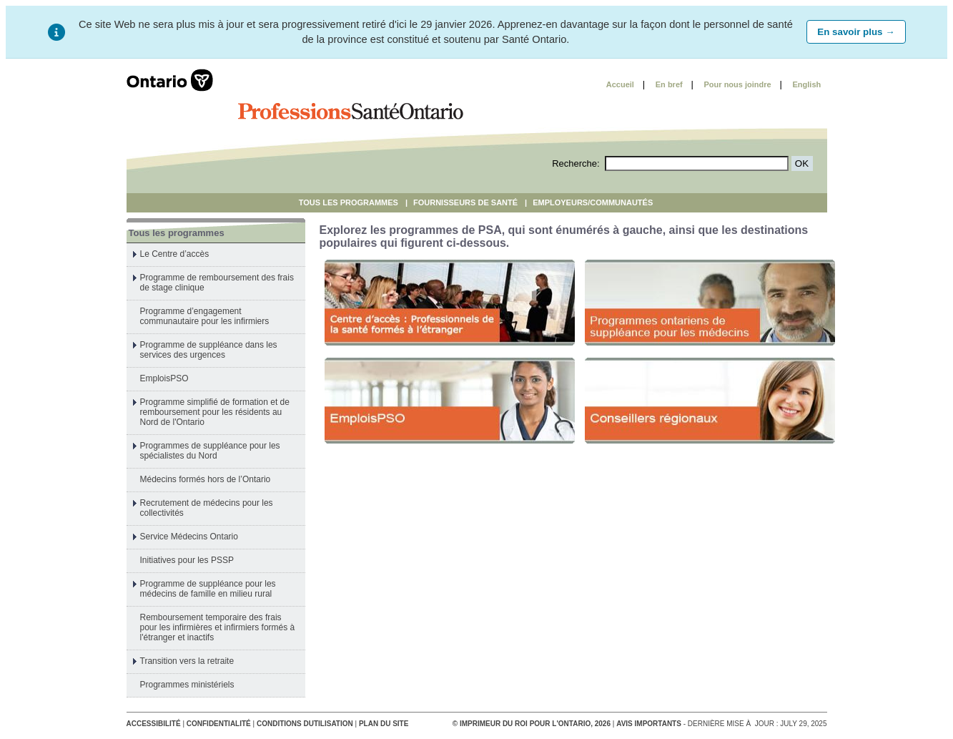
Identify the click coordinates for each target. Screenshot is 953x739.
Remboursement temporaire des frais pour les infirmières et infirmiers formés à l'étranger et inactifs (217, 627)
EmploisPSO (164, 378)
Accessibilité (154, 724)
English (807, 84)
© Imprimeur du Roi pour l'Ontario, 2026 (533, 724)
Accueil (620, 84)
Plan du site (383, 724)
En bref (669, 84)
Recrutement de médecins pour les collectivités (206, 508)
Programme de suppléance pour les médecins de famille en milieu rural (208, 589)
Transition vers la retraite (187, 661)
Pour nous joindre (737, 84)
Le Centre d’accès (174, 254)
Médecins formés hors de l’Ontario (205, 479)
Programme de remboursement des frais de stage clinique (217, 283)
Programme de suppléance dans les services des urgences (208, 350)
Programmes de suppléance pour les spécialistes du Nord (210, 451)
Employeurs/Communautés (593, 202)
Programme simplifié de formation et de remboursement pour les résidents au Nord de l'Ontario (215, 412)
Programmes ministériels (187, 685)
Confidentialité (219, 724)
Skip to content (561, 84)
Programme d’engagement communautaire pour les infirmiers (205, 316)
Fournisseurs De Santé (465, 202)
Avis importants (648, 724)
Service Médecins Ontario (189, 537)
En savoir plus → (855, 31)
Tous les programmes (348, 202)
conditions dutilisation (305, 724)
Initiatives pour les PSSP (187, 560)
